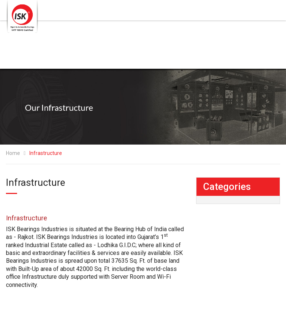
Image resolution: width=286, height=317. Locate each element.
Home (13, 153)
